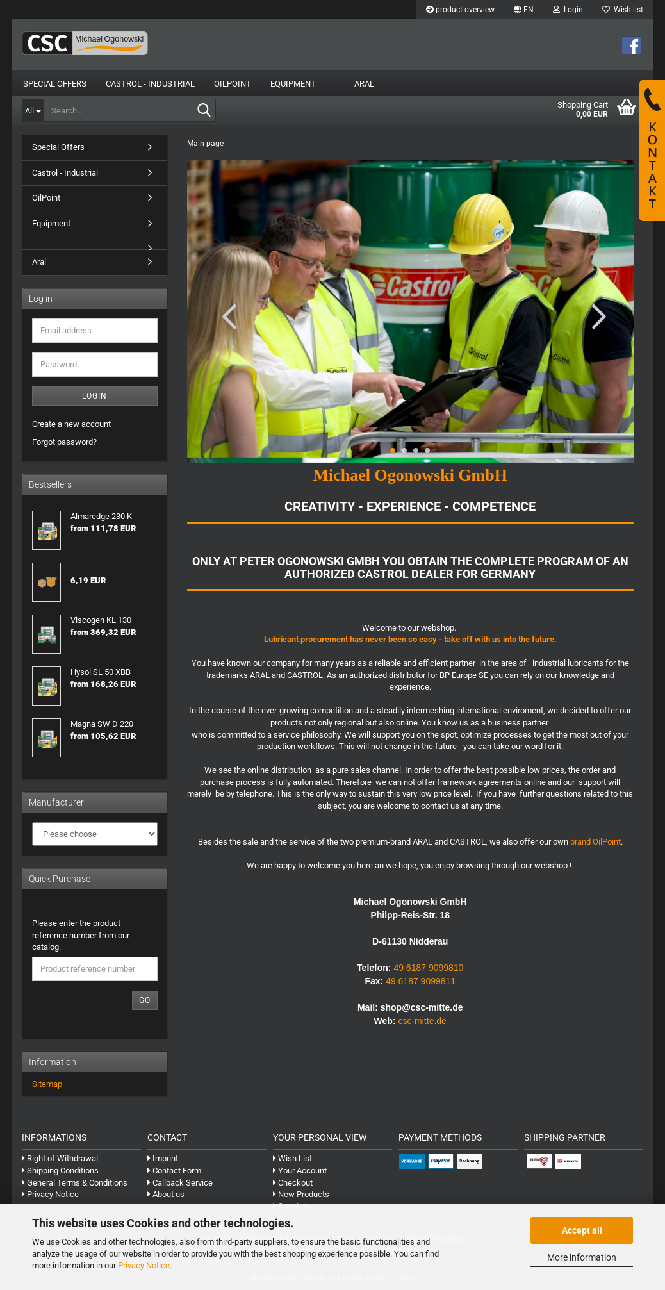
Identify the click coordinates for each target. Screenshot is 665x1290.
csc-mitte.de (422, 1021)
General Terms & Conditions (74, 1182)
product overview (460, 9)
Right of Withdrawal (60, 1158)
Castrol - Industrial (150, 83)
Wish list (622, 9)
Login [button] (568, 9)
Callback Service (180, 1182)
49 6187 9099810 (428, 968)
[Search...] (32, 110)
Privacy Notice (144, 1265)
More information (581, 1257)
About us (166, 1194)
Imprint (162, 1158)
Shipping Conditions (60, 1170)
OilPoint (232, 83)
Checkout (293, 1182)
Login (94, 396)
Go (145, 1000)
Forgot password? (64, 442)
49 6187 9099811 (421, 981)
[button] (523, 9)
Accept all (582, 1230)
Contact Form (174, 1170)
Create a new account (71, 424)
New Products (301, 1194)
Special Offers (54, 83)
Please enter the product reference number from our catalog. (80, 935)
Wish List (292, 1158)
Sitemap (47, 1084)
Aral (364, 83)
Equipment (293, 83)
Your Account (300, 1170)
